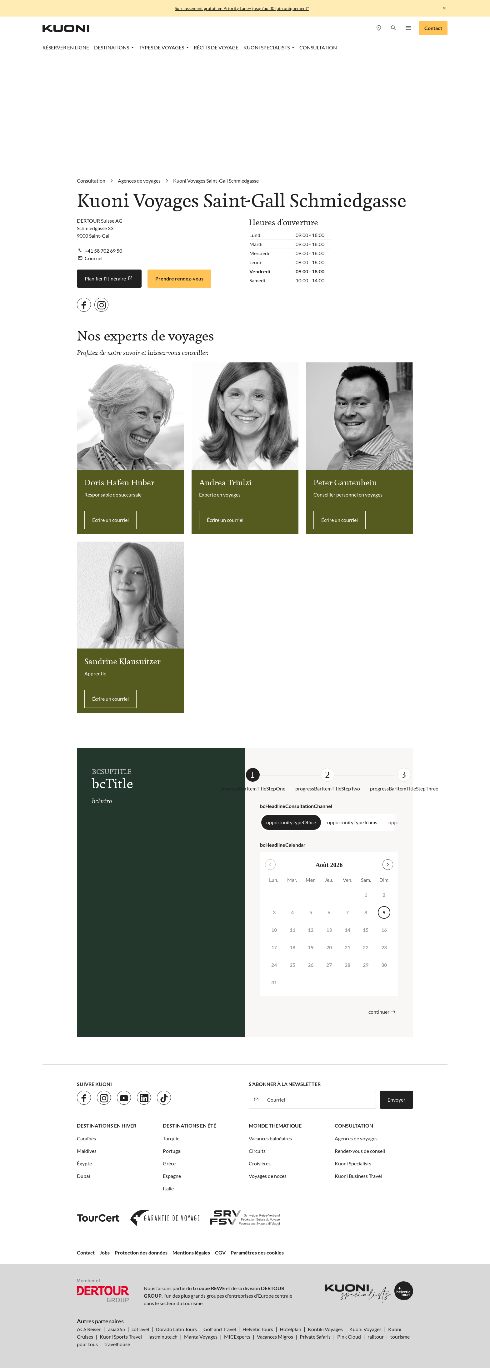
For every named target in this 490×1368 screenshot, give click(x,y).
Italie (168, 1188)
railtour (376, 1337)
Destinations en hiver (106, 1125)
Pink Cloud (349, 1337)
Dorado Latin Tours (176, 1329)
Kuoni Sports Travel (121, 1337)
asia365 (116, 1329)
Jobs (105, 1252)
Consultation (318, 47)
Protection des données (141, 1252)
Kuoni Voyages (365, 1329)
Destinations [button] (112, 47)
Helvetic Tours (257, 1329)
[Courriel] (319, 1100)
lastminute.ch (163, 1337)
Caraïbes (86, 1138)
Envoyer (396, 1100)
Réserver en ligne (65, 47)
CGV (220, 1252)
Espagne (172, 1176)
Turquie (171, 1138)
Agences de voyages (356, 1138)
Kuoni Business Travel (358, 1176)
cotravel (140, 1329)
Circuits (257, 1151)
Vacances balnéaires (270, 1138)
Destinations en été (189, 1125)
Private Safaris (315, 1337)
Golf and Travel (219, 1329)
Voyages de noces (268, 1176)
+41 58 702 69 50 (103, 251)
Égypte (84, 1163)
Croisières (260, 1163)
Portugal (172, 1151)
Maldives (87, 1151)
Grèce (169, 1163)
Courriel (93, 258)
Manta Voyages (201, 1337)
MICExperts (237, 1337)
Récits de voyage (216, 47)
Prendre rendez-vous (179, 278)
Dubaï (83, 1176)
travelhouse (117, 1344)
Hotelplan (290, 1329)
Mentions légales (191, 1252)
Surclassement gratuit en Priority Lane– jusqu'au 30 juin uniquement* (242, 8)
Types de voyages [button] (162, 47)
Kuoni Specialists (353, 1163)
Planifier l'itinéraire (109, 278)
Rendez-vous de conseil (360, 1151)
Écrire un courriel (110, 520)
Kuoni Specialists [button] (267, 47)
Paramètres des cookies (257, 1252)
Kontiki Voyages (325, 1329)
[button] (393, 28)
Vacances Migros (275, 1337)
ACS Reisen (89, 1329)
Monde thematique (275, 1125)
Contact (433, 28)
